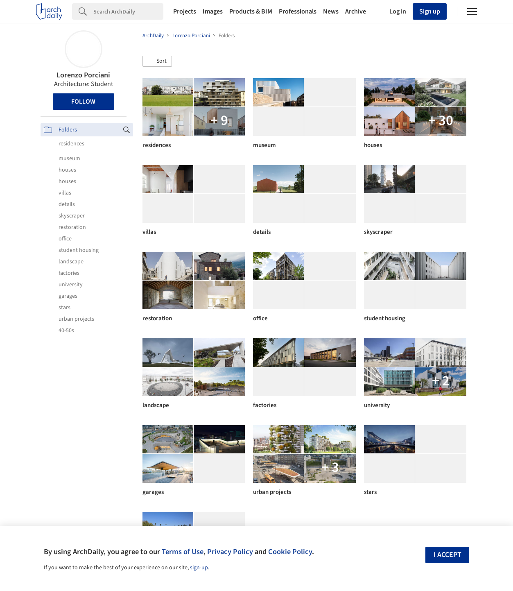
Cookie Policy (290, 551)
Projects (184, 11)
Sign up (429, 11)
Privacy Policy (230, 551)
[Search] (128, 11)
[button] (157, 61)
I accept (447, 555)
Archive (355, 11)
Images (213, 11)
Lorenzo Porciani (83, 75)
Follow (83, 101)
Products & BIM (250, 11)
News (331, 11)
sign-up (199, 568)
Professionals (297, 11)
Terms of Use (182, 551)
